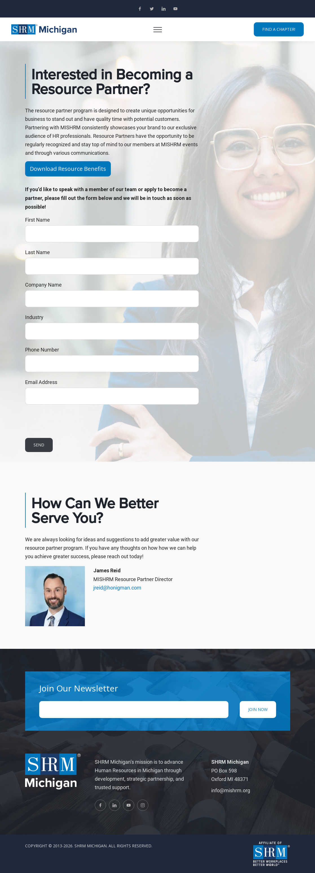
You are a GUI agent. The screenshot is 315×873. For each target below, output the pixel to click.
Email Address (41, 382)
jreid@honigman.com (117, 587)
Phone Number (42, 349)
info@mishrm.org (230, 790)
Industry (34, 317)
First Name (37, 219)
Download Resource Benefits (68, 169)
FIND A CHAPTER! (278, 29)
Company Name (43, 284)
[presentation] (68, 421)
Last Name (37, 252)
